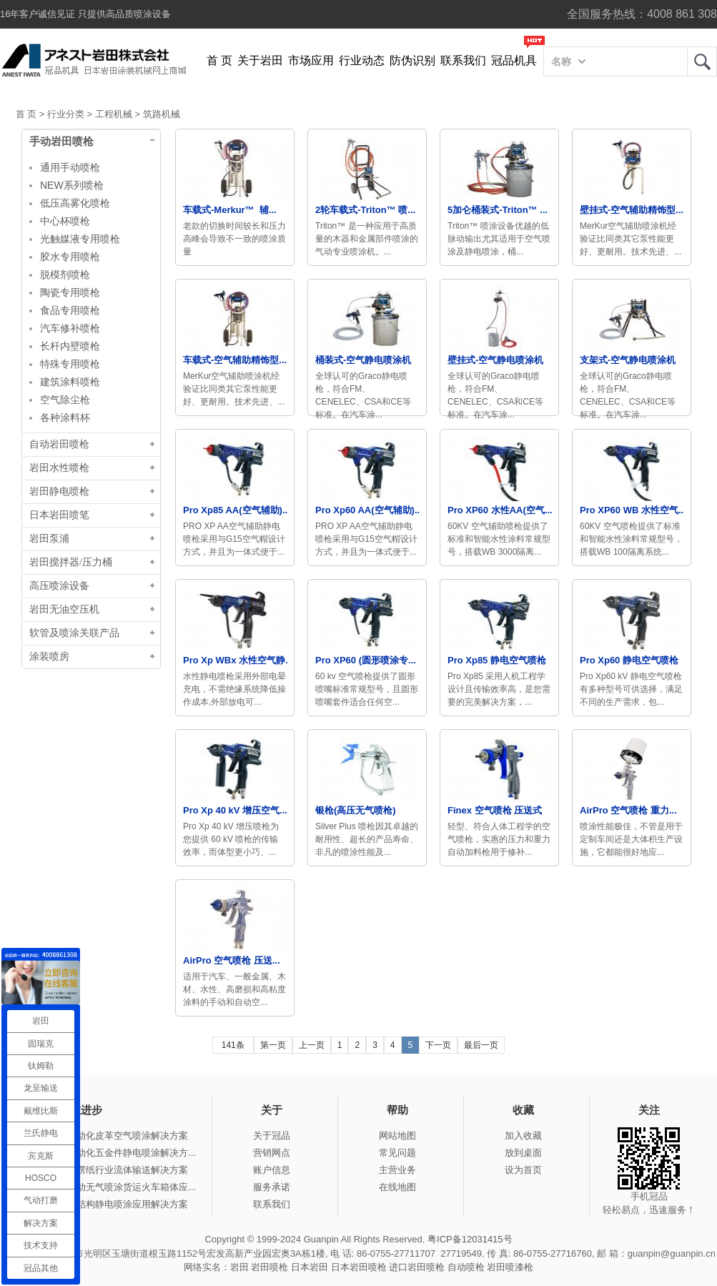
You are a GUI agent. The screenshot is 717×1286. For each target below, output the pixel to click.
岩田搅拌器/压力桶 (70, 562)
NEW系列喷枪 (72, 185)
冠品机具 (514, 60)
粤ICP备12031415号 (470, 1239)
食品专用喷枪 (70, 310)
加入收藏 (523, 1135)
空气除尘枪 (65, 399)
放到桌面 (523, 1152)
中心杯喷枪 (65, 221)
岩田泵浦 (49, 538)
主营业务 (397, 1169)
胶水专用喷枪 (70, 256)
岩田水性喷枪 (59, 468)
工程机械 (113, 114)
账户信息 (271, 1169)
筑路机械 (161, 114)
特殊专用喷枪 (70, 364)
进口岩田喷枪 (417, 1267)
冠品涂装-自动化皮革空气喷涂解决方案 (107, 1135)
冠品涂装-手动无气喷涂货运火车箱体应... (111, 1187)
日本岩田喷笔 (59, 515)
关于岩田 (260, 60)
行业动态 (362, 60)
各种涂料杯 (65, 417)
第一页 (273, 1045)
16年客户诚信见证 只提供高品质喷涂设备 (85, 14)
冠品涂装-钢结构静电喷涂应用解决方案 (107, 1204)
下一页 (438, 1045)
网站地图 (397, 1135)
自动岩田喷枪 (59, 444)
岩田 (702, 61)
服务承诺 (271, 1187)
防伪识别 (412, 60)
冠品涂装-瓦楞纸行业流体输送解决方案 (107, 1169)
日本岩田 (309, 1267)
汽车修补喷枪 (70, 328)
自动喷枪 (466, 1267)
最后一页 (481, 1045)
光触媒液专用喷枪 (80, 238)
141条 (233, 1045)
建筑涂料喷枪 (70, 381)
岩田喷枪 (269, 1267)
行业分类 (65, 114)
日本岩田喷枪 (359, 1267)
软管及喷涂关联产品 (74, 633)
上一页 (312, 1045)
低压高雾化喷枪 (75, 203)
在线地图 (397, 1187)
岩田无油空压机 (64, 609)
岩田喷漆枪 (510, 1267)
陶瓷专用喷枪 (70, 292)
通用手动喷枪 (70, 167)
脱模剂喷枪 (65, 274)
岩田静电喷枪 (59, 491)
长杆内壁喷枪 (70, 346)
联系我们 (463, 60)
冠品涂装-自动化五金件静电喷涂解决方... (111, 1152)
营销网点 (271, 1152)
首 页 (219, 60)
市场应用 (311, 60)
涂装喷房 (49, 656)
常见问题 (397, 1152)
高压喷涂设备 (59, 585)
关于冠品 (271, 1135)
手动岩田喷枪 (61, 141)
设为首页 (523, 1169)
